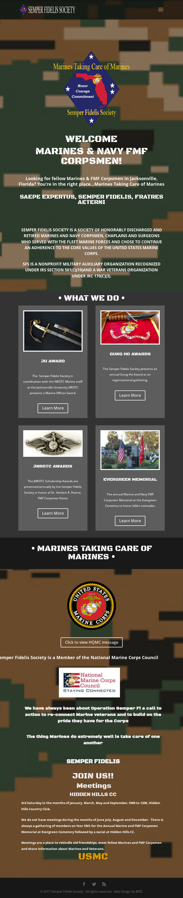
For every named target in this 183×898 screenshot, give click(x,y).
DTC (139, 891)
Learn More (53, 408)
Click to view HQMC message (91, 642)
